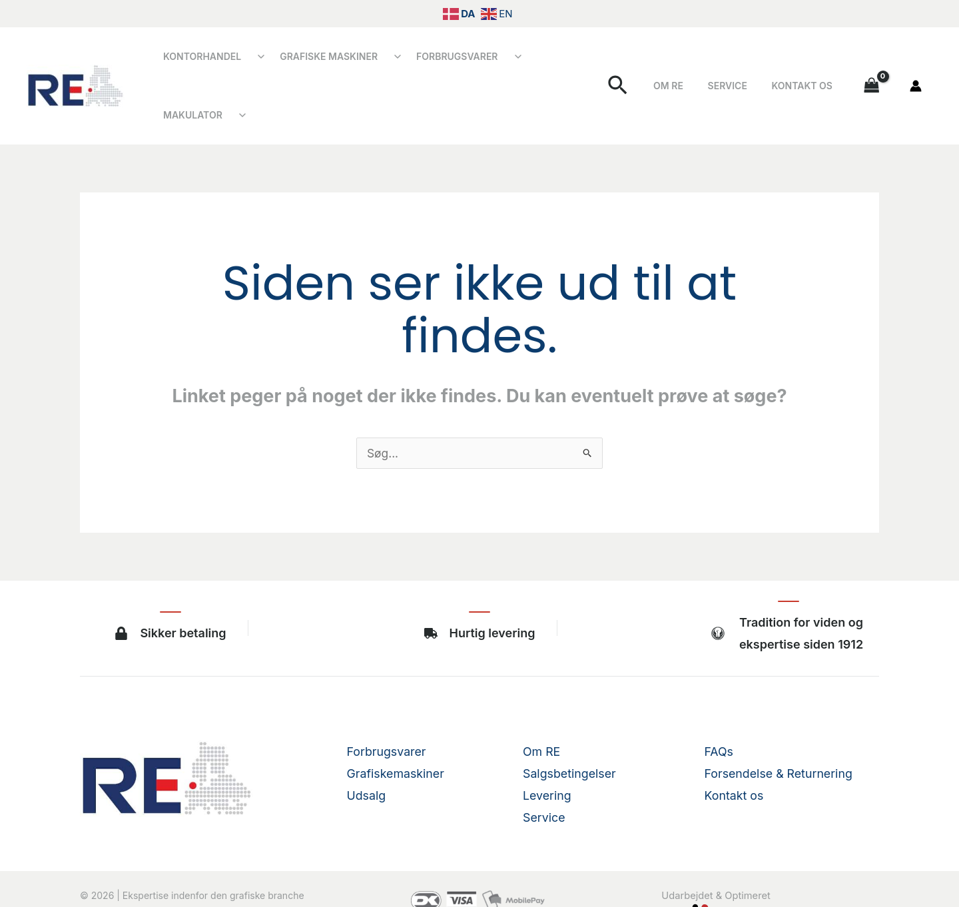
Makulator (543, 61)
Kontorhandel (199, 61)
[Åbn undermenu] (254, 61)
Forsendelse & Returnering (779, 724)
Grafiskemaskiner (396, 724)
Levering (547, 746)
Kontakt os (807, 61)
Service (744, 61)
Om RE (696, 61)
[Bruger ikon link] (916, 61)
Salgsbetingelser (570, 724)
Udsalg (366, 746)
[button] (651, 61)
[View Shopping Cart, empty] (872, 61)
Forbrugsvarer (440, 61)
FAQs (719, 702)
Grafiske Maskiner (319, 61)
